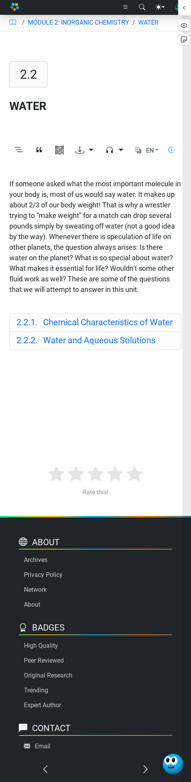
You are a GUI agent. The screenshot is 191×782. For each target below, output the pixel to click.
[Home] (14, 7)
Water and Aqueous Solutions (85, 340)
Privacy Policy (43, 574)
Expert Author (42, 705)
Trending (36, 690)
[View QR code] (59, 150)
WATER (148, 22)
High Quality (41, 645)
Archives (35, 560)
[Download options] (84, 150)
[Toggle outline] (18, 150)
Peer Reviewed (44, 660)
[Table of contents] (12, 22)
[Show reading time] (171, 150)
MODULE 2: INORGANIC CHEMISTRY (78, 22)
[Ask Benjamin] (173, 764)
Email (42, 746)
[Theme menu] (160, 7)
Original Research (48, 675)
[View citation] (39, 150)
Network (35, 589)
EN (150, 150)
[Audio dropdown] (114, 150)
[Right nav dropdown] (125, 7)
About (32, 604)
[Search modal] (142, 7)
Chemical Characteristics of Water (94, 322)
